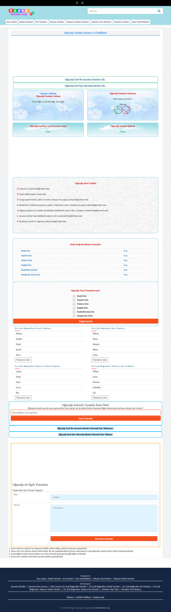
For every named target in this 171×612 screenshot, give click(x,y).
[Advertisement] (85, 55)
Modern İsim (83, 304)
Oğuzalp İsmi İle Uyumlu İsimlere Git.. (85, 79)
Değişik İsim (82, 308)
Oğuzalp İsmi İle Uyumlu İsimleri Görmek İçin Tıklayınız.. (85, 428)
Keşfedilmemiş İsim (85, 311)
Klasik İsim (82, 296)
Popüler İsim (82, 300)
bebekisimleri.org (102, 608)
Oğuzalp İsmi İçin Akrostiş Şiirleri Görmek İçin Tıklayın (85, 434)
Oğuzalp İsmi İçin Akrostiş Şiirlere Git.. (85, 85)
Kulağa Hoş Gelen (85, 315)
